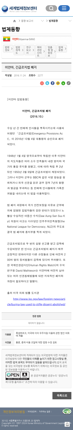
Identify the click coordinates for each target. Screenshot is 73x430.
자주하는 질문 (44, 411)
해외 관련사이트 (39, 51)
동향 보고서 (27, 20)
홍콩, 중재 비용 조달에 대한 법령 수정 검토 (36, 342)
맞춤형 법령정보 (50, 51)
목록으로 (62, 395)
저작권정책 (32, 411)
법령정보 (7, 48)
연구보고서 (28, 50)
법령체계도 (18, 50)
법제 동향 (60, 48)
